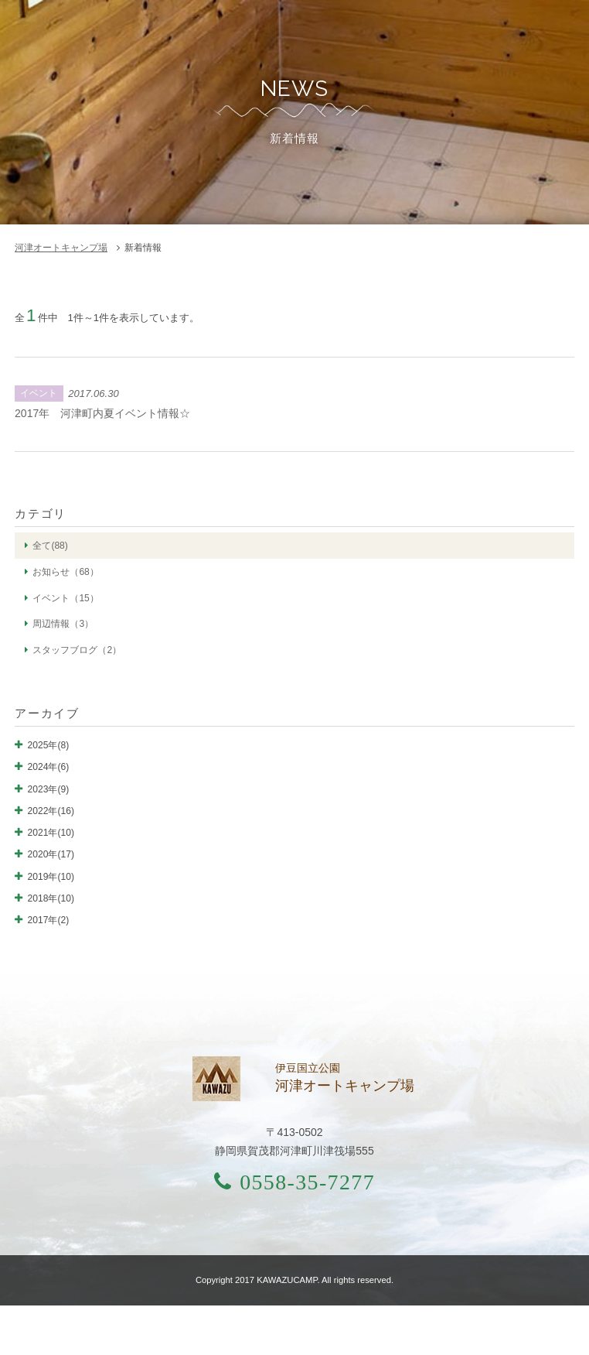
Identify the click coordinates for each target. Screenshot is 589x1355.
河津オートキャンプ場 (61, 247)
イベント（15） (65, 598)
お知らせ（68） (65, 572)
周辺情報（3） (63, 623)
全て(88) (49, 545)
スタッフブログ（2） (76, 650)
